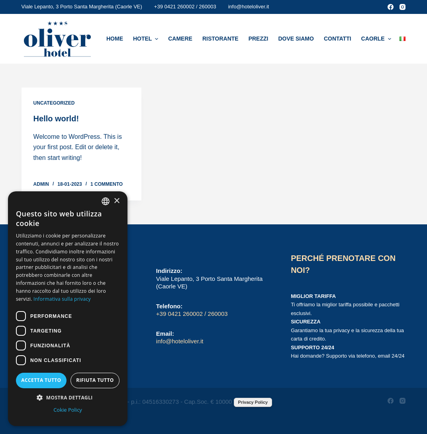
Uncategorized (54, 103)
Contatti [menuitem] (337, 38)
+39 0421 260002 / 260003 (185, 7)
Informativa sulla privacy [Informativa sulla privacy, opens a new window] (62, 299)
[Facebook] (391, 7)
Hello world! (56, 118)
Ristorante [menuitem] (220, 38)
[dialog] (67, 308)
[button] (67, 397)
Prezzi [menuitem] (258, 38)
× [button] (116, 201)
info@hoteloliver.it (248, 7)
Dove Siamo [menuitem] (295, 38)
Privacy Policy (253, 402)
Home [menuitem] (114, 38)
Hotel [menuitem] (146, 39)
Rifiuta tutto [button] (95, 380)
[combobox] (106, 201)
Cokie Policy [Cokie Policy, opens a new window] (67, 409)
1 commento (106, 184)
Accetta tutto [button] (41, 380)
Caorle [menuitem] (377, 39)
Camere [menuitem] (180, 38)
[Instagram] (402, 7)
